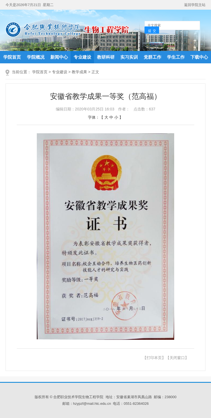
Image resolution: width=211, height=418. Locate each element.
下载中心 (199, 57)
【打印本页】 (154, 357)
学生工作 (176, 57)
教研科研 (106, 57)
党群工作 (152, 57)
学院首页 (12, 57)
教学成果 (79, 72)
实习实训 (129, 57)
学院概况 (36, 57)
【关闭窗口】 (177, 357)
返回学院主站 (195, 5)
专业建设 (82, 57)
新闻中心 (59, 57)
